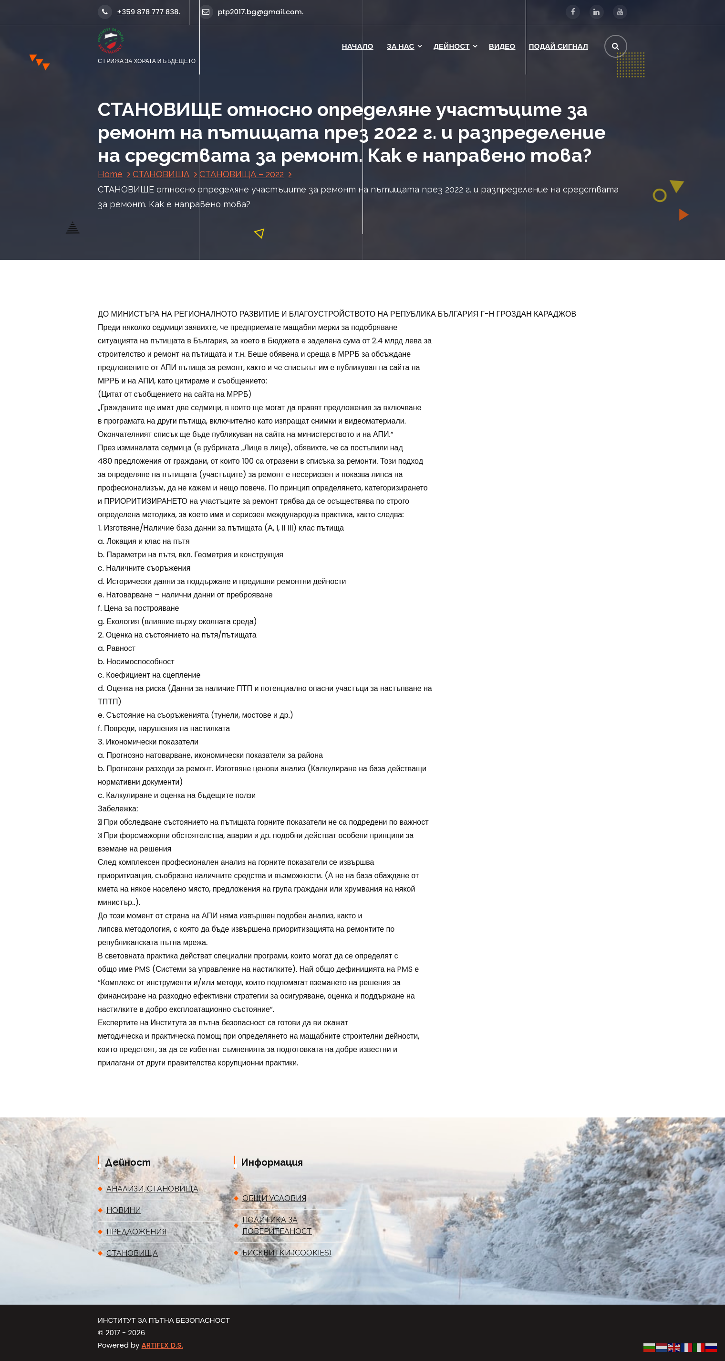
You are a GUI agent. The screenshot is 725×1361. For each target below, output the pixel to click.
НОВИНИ (123, 1210)
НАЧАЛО (357, 46)
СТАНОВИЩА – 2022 (241, 174)
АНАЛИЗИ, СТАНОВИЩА (152, 1188)
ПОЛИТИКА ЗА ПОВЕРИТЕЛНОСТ (277, 1225)
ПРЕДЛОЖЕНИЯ (136, 1231)
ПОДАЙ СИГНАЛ (558, 46)
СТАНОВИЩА (161, 174)
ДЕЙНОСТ (452, 46)
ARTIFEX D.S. (162, 1345)
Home (110, 174)
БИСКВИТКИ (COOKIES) (286, 1252)
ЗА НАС (400, 46)
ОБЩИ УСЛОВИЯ (274, 1198)
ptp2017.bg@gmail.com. (251, 12)
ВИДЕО (502, 46)
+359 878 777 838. (139, 12)
